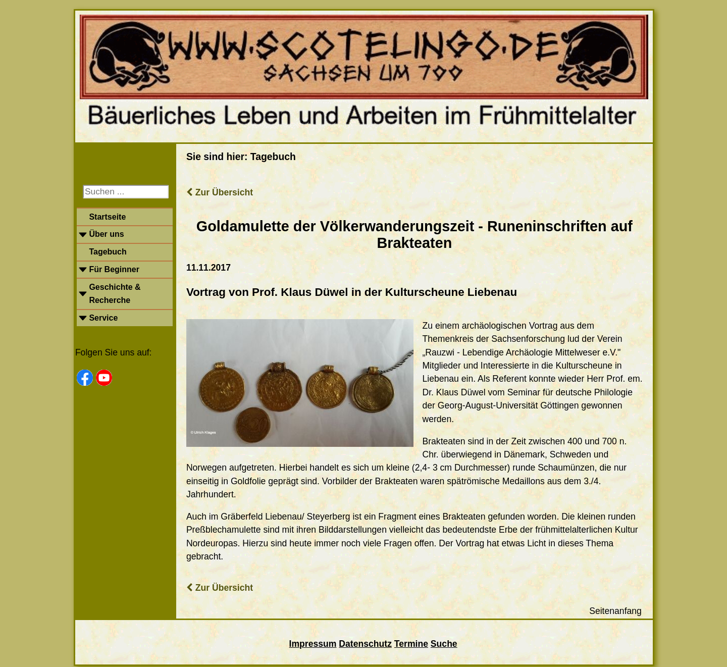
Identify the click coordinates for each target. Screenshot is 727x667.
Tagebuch (107, 251)
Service (103, 318)
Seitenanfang (615, 611)
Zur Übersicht (219, 192)
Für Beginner (114, 269)
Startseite (107, 217)
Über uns (106, 234)
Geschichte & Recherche (114, 293)
